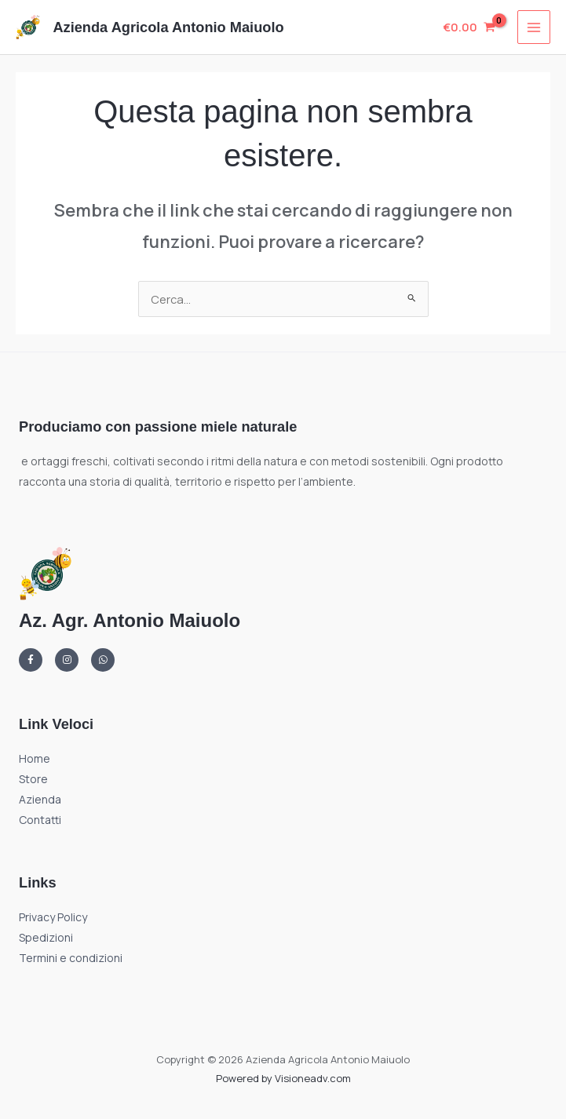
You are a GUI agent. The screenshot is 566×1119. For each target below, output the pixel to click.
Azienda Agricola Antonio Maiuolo (168, 27)
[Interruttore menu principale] (533, 26)
